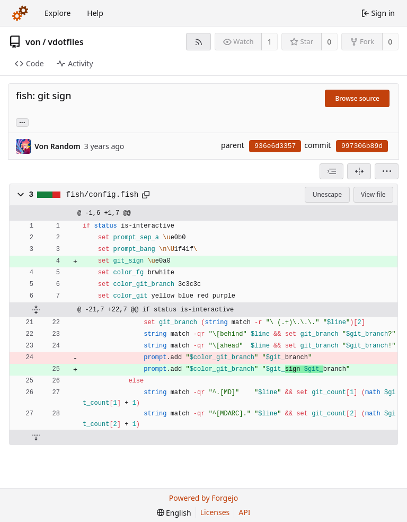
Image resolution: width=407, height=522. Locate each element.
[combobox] (331, 171)
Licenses (215, 512)
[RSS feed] (198, 41)
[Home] (20, 13)
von (33, 42)
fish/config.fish (102, 194)
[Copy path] (145, 194)
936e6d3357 (275, 146)
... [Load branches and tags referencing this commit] (22, 121)
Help (95, 13)
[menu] (387, 171)
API (244, 512)
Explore (57, 13)
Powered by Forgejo (203, 498)
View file (373, 194)
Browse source (357, 98)
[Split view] (359, 171)
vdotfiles (65, 42)
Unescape (327, 194)
